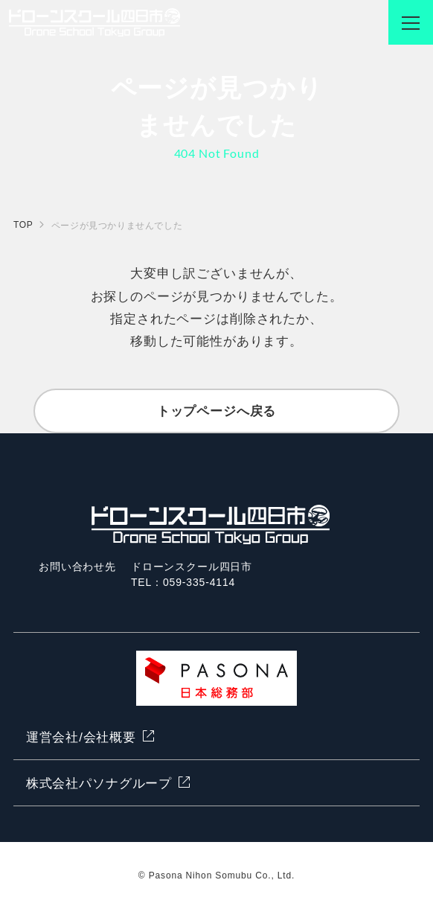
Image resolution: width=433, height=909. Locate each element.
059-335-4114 (199, 582)
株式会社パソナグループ (99, 783)
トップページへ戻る (217, 411)
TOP (23, 225)
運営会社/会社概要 (81, 737)
